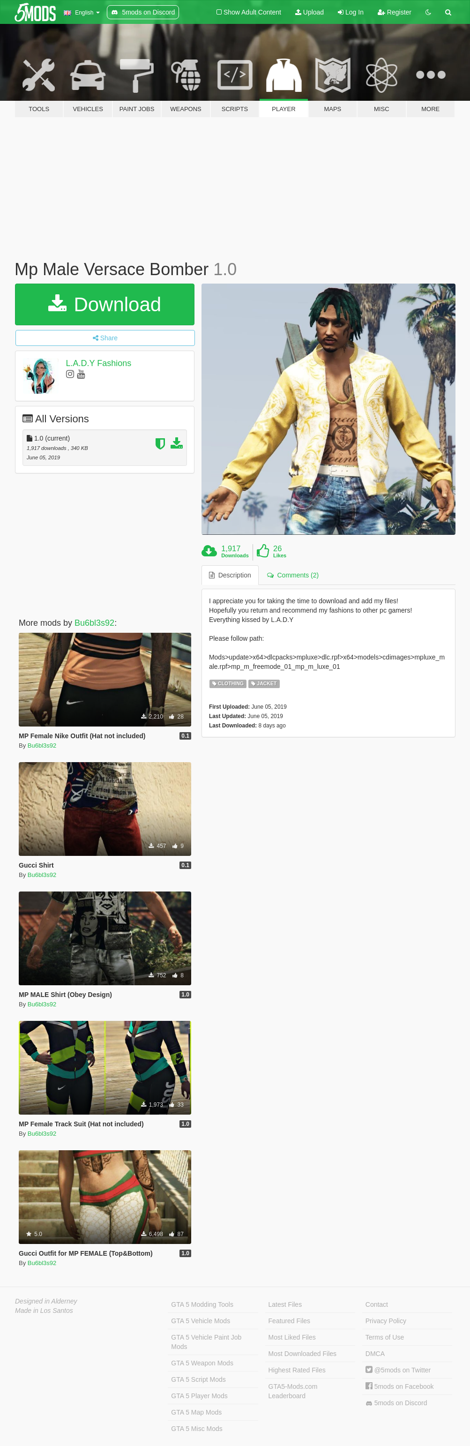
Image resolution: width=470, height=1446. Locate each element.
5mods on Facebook (400, 1386)
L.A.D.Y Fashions (98, 363)
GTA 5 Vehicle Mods (200, 1321)
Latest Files (285, 1304)
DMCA (375, 1353)
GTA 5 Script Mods (198, 1379)
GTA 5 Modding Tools (202, 1304)
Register (394, 12)
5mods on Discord (396, 1403)
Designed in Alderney (46, 1301)
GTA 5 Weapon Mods (202, 1363)
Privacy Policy (386, 1321)
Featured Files (289, 1321)
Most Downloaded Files (303, 1353)
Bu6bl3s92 (94, 623)
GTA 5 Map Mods (196, 1412)
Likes (279, 555)
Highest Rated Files (297, 1370)
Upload (309, 12)
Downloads (235, 555)
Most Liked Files (292, 1337)
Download (104, 304)
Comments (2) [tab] (293, 575)
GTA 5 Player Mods (199, 1396)
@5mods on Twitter (398, 1370)
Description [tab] (230, 575)
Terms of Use (385, 1337)
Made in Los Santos (44, 1310)
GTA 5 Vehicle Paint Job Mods (206, 1342)
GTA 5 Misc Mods (196, 1428)
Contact (377, 1304)
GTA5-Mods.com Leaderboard (293, 1391)
